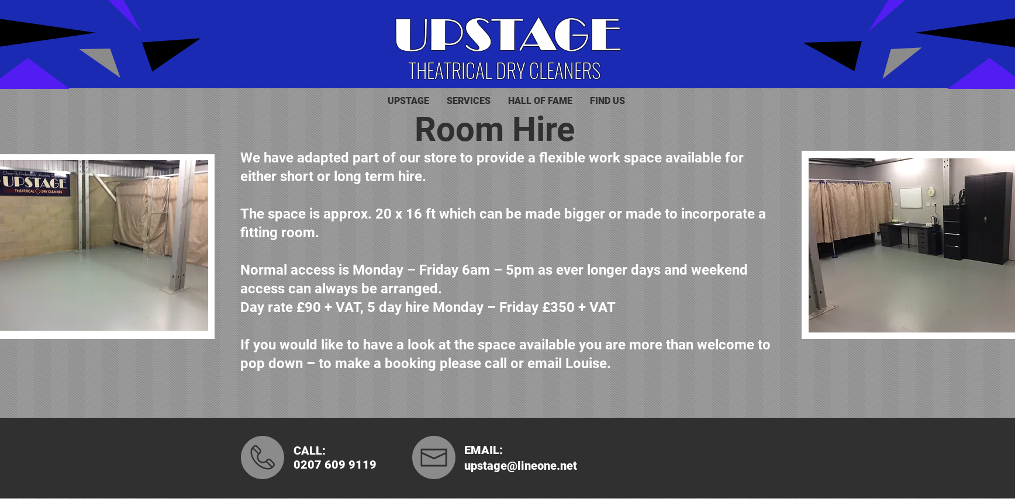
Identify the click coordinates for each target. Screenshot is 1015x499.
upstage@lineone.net (520, 466)
